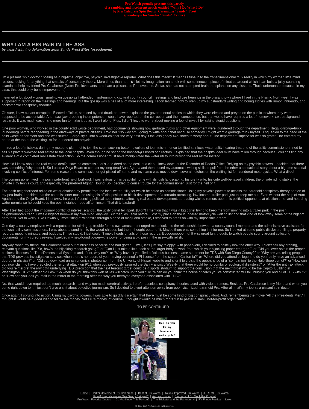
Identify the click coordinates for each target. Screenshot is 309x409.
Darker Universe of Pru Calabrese (112, 393)
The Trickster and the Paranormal (174, 399)
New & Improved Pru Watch (182, 393)
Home (84, 393)
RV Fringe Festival (209, 399)
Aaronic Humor (161, 396)
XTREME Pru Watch (216, 393)
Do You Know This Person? (132, 399)
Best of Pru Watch (149, 393)
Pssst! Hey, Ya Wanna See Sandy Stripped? (121, 396)
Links (228, 399)
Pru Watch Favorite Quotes (94, 399)
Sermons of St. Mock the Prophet (195, 396)
